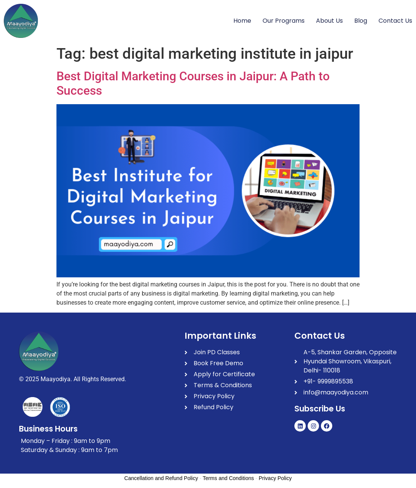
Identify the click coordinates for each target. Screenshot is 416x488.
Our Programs (284, 20)
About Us (329, 20)
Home (242, 20)
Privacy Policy (275, 478)
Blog (360, 20)
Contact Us (395, 20)
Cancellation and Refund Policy (161, 478)
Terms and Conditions (228, 478)
